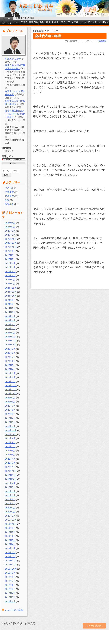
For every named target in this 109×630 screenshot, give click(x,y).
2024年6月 (10, 312)
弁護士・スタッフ (61, 22)
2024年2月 (10, 328)
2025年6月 (10, 263)
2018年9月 (10, 573)
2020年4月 (10, 503)
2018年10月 (11, 569)
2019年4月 (10, 544)
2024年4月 (10, 320)
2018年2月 (10, 601)
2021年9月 (10, 438)
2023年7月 (10, 357)
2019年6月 (10, 536)
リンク (82, 22)
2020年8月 (10, 487)
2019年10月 (11, 524)
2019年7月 (10, 532)
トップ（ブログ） (6, 21)
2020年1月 (10, 516)
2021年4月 (10, 459)
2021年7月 (10, 446)
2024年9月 (10, 300)
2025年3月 (10, 275)
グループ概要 (21, 22)
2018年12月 (11, 560)
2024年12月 (11, 288)
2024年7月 (10, 308)
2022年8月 (10, 401)
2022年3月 (10, 422)
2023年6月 (10, 361)
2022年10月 (11, 393)
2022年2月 (10, 426)
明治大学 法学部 (13, 58)
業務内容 (33, 22)
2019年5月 (10, 540)
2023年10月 (11, 344)
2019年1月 (10, 556)
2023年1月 (10, 381)
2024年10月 (11, 296)
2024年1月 (10, 332)
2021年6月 (10, 450)
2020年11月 (11, 475)
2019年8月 (10, 528)
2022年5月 (10, 414)
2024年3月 (10, 324)
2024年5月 (10, 316)
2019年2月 (10, 552)
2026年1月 (10, 235)
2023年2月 (10, 377)
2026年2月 (10, 231)
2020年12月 (11, 471)
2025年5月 (10, 267)
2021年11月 (11, 430)
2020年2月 (10, 511)
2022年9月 (10, 397)
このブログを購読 (13, 609)
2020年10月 (11, 479)
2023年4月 (10, 369)
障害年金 (9, 204)
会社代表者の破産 (48, 36)
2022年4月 (10, 418)
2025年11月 (11, 243)
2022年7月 (10, 406)
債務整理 (102, 41)
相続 (7, 200)
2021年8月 (10, 442)
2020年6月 (10, 495)
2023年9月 (10, 349)
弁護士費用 (45, 22)
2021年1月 (10, 467)
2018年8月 (10, 577)
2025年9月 (10, 251)
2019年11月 (11, 520)
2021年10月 (11, 434)
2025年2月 (10, 279)
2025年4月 (10, 271)
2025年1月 (10, 283)
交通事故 (9, 192)
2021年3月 (10, 463)
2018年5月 (10, 589)
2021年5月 (10, 454)
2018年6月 (10, 585)
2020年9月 (10, 483)
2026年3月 (10, 226)
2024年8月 (10, 304)
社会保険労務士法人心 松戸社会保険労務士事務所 (15, 113)
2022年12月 (11, 385)
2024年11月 (11, 292)
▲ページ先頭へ (94, 625)
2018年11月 (11, 564)
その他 (74, 22)
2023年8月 (10, 353)
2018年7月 (10, 581)
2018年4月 (10, 593)
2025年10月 (11, 247)
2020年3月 (10, 507)
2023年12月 (11, 336)
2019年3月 (10, 548)
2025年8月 (10, 255)
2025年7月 (10, 259)
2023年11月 (11, 340)
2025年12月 (11, 239)
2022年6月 (10, 410)
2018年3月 (10, 597)
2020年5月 (10, 499)
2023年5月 (10, 365)
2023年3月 (10, 373)
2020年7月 (10, 491)
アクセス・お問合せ (97, 22)
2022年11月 (11, 389)
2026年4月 (10, 222)
